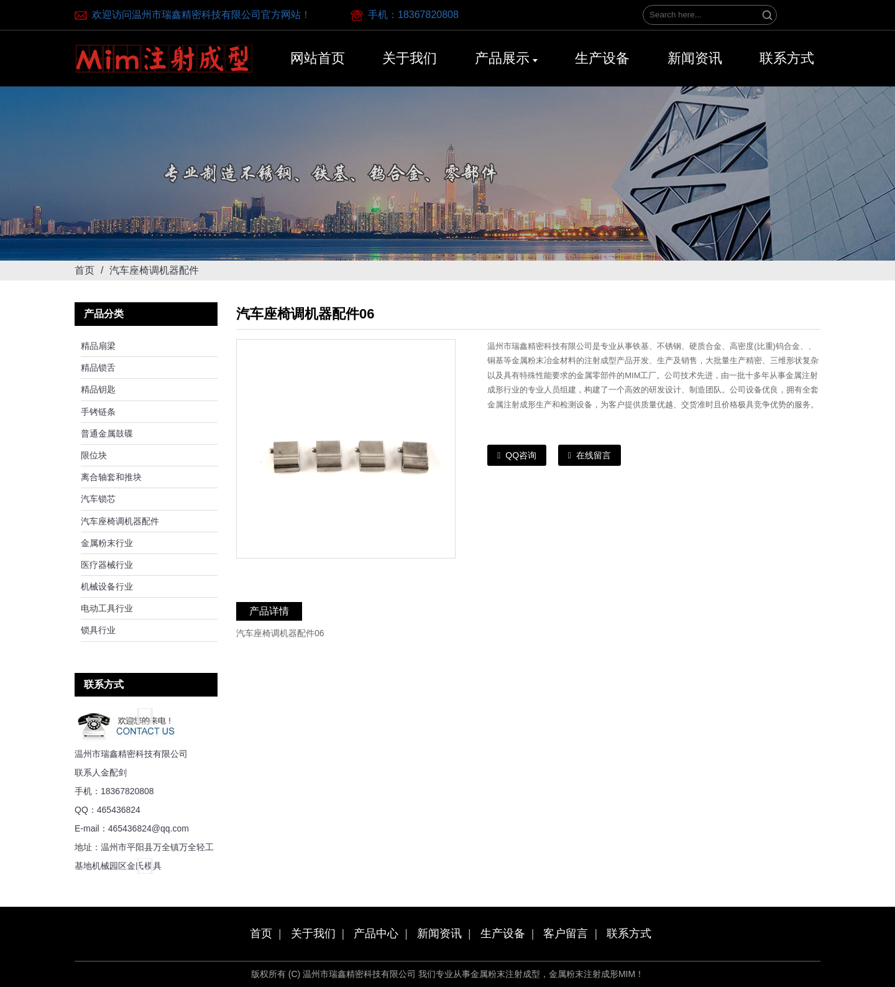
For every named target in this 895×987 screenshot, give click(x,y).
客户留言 (565, 933)
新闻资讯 (439, 933)
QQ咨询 (520, 455)
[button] (146, 716)
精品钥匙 (98, 389)
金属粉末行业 (107, 543)
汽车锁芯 (98, 499)
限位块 (94, 455)
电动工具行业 (107, 608)
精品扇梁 (98, 346)
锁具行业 (98, 630)
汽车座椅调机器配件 (120, 521)
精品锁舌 (98, 368)
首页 (84, 270)
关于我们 (313, 933)
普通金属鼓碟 (107, 433)
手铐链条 (98, 412)
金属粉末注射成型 (505, 974)
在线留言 (593, 455)
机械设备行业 (107, 586)
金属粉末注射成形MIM (592, 974)
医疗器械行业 (107, 565)
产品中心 (376, 933)
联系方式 (629, 933)
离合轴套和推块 (111, 477)
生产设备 (502, 933)
